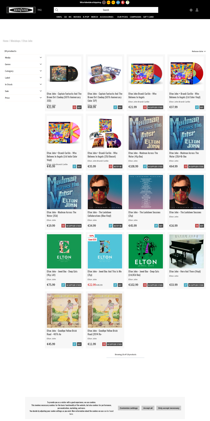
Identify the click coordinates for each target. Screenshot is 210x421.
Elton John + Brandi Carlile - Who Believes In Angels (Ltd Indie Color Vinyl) (62, 156)
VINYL (59, 16)
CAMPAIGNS (135, 16)
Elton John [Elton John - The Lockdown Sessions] (173, 216)
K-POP (86, 16)
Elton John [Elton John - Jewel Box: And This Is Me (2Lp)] (92, 279)
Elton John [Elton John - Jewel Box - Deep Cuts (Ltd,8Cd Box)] (133, 279)
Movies (77, 16)
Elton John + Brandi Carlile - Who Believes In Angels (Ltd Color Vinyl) (184, 95)
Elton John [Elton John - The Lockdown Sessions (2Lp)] (133, 220)
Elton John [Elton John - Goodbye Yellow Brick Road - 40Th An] (51, 338)
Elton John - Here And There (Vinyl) (185, 271)
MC (70, 16)
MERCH (94, 16)
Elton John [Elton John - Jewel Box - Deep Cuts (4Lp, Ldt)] (51, 279)
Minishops (15, 41)
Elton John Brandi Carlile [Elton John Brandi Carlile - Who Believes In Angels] (138, 101)
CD (65, 16)
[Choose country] (191, 10)
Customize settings (129, 408)
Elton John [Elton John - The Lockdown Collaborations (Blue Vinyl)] (92, 220)
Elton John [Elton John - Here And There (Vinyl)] (173, 276)
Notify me (118, 166)
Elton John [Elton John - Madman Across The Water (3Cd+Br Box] (173, 161)
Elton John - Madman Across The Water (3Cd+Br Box (184, 154)
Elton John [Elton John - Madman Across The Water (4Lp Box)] (133, 161)
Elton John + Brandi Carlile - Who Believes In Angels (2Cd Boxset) (102, 154)
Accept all (148, 408)
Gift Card (148, 16)
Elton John (27, 41)
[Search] (106, 10)
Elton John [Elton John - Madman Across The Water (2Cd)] (51, 220)
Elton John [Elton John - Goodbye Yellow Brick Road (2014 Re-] (92, 338)
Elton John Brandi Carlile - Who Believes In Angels (142, 95)
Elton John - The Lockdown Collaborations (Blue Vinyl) (99, 214)
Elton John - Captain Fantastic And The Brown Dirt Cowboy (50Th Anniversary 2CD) (64, 97)
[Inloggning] (197, 10)
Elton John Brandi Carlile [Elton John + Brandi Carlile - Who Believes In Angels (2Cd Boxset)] (98, 161)
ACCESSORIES (106, 16)
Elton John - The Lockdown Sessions (185, 212)
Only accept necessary (168, 408)
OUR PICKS (122, 16)
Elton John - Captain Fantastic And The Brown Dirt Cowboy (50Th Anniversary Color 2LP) (105, 97)
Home (5, 41)
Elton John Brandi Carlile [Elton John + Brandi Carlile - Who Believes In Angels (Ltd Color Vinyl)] (179, 101)
